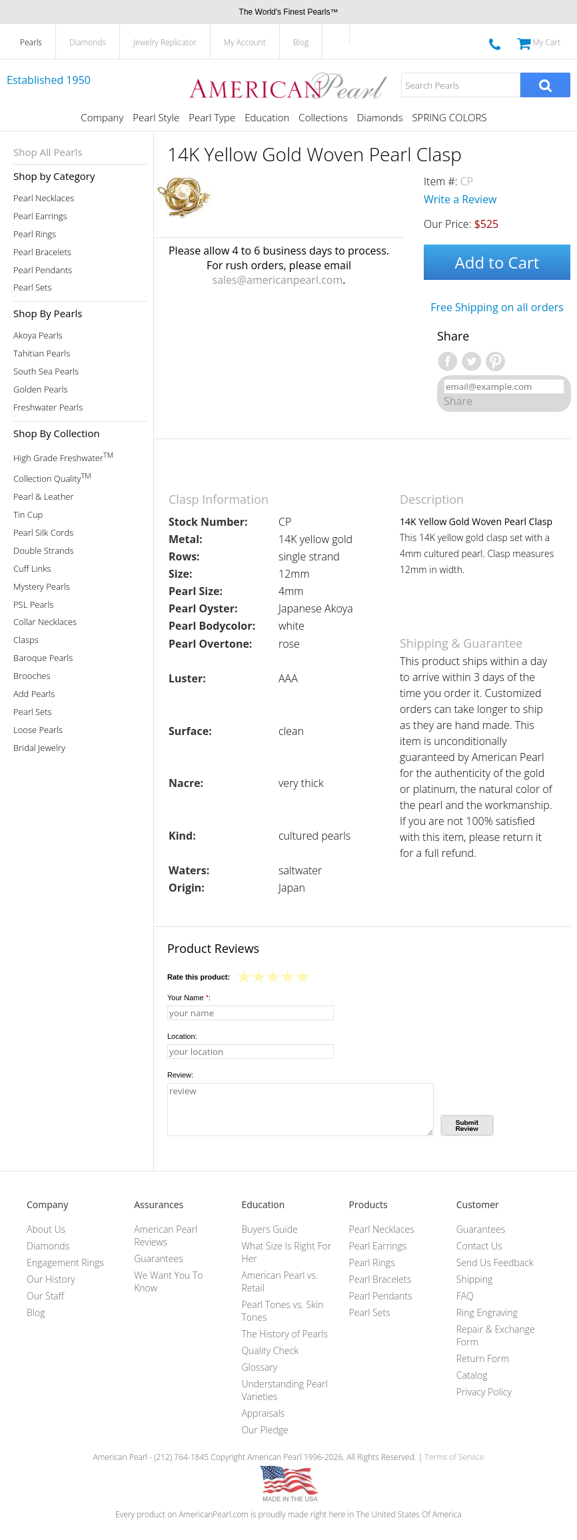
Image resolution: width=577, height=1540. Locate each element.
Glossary (259, 1367)
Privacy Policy (484, 1391)
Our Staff (45, 1295)
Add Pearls (34, 694)
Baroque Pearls (43, 658)
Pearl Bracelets (42, 252)
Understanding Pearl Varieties (284, 1390)
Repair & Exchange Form (495, 1335)
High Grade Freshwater (63, 457)
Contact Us (479, 1245)
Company (102, 117)
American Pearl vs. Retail (279, 1281)
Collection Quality (52, 477)
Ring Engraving (487, 1312)
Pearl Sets (32, 287)
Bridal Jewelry (39, 748)
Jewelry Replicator (165, 42)
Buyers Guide (269, 1229)
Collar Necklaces (45, 622)
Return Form (482, 1358)
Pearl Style (156, 117)
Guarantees (158, 1258)
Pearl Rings (34, 234)
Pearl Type (212, 117)
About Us (46, 1229)
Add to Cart (497, 262)
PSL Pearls (33, 604)
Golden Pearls (40, 389)
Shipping (474, 1279)
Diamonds (87, 42)
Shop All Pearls (47, 152)
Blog (301, 42)
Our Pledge (264, 1429)
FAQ (465, 1295)
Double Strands (43, 550)
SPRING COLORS (449, 117)
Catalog (472, 1375)
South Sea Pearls (46, 371)
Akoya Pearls (38, 335)
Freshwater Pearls (48, 407)
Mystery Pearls (41, 586)
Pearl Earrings (40, 216)
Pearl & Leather (43, 496)
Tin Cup (28, 514)
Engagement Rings (65, 1262)
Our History (51, 1279)
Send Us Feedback (495, 1262)
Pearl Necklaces (43, 198)
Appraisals (263, 1413)
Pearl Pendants (42, 270)
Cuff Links (32, 568)
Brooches (32, 676)
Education (267, 117)
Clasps (26, 640)
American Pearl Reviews (165, 1235)
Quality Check (269, 1350)
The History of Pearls (284, 1333)
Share (458, 401)
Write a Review (460, 199)
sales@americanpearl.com (278, 280)
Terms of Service (454, 1457)
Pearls (31, 42)
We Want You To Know (168, 1281)
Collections (322, 117)
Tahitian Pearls (41, 353)
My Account (245, 42)
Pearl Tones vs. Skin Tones (282, 1310)
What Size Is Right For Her (286, 1252)
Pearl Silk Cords (43, 532)
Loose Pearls (38, 730)
